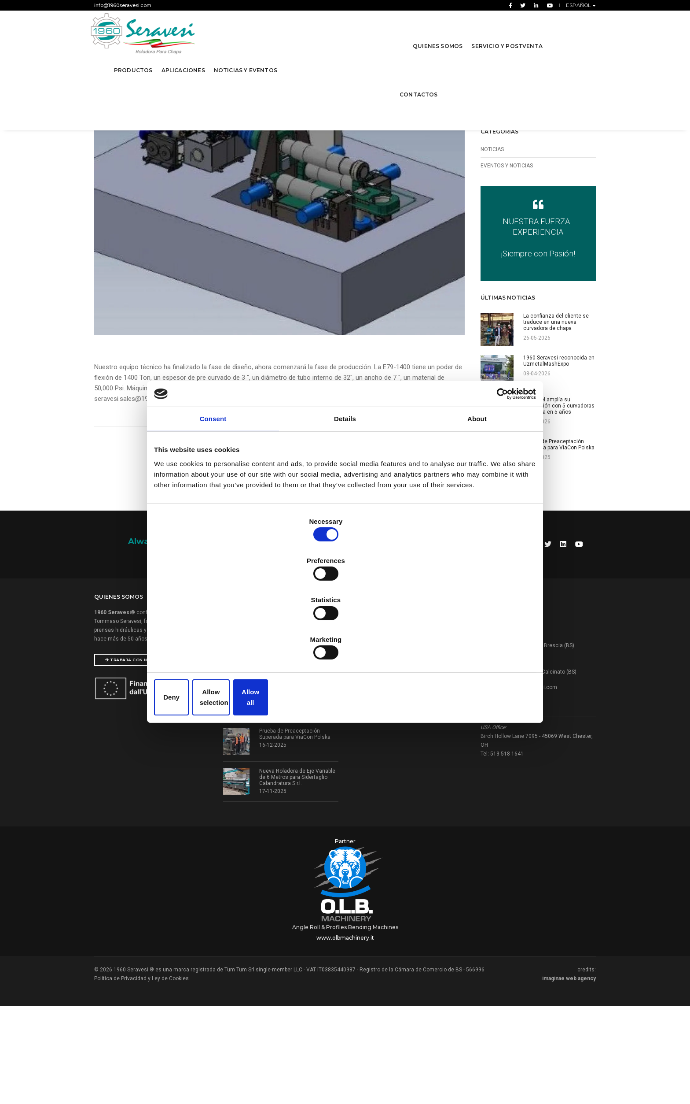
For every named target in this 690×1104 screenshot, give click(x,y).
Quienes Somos (436, 34)
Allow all (471, 637)
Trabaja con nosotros (138, 758)
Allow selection (345, 637)
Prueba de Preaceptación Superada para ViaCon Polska (294, 833)
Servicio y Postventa (505, 34)
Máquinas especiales (378, 766)
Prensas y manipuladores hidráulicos (397, 744)
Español (579, 5)
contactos (417, 83)
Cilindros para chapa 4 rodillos (388, 733)
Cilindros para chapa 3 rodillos (388, 722)
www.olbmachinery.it (345, 1029)
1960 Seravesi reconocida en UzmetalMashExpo (294, 753)
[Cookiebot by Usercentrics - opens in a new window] (494, 460)
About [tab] (477, 489)
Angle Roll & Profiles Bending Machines (345, 1018)
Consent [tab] (213, 489)
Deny (218, 637)
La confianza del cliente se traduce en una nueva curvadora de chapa (298, 716)
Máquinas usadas (374, 777)
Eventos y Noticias (507, 192)
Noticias (492, 175)
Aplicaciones (184, 59)
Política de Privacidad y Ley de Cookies (141, 1070)
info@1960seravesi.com (122, 5)
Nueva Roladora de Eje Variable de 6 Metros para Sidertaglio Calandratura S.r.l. (297, 876)
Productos (134, 59)
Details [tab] (345, 489)
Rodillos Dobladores (376, 711)
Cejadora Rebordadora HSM (385, 755)
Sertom (360, 788)
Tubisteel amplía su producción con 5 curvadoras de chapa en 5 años (298, 796)
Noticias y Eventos (247, 59)
